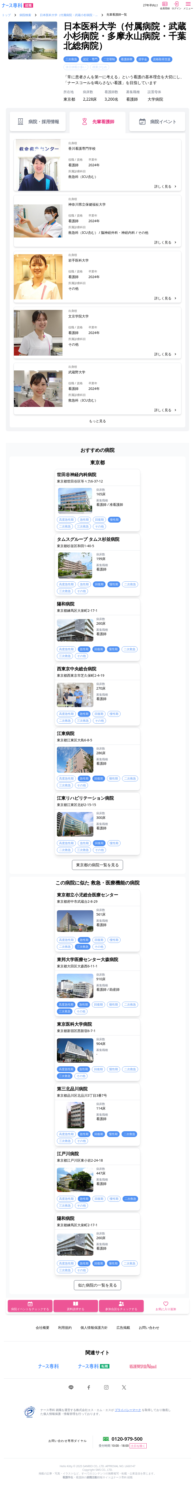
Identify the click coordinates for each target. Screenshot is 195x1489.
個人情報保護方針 (94, 1327)
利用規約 (65, 1327)
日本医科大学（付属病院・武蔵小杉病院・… (69, 15)
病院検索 (25, 15)
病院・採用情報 (38, 121)
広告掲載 (123, 1327)
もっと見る (97, 421)
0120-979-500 (127, 1439)
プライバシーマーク (128, 1410)
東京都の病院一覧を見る (97, 864)
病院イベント (157, 121)
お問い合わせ (149, 1327)
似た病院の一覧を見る (97, 1285)
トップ (6, 15)
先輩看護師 (97, 121)
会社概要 (42, 1327)
